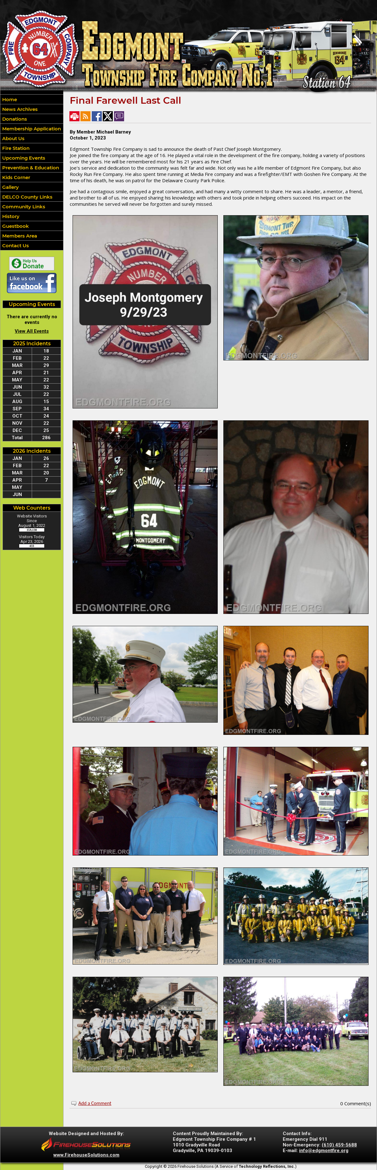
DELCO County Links (26, 197)
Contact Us (15, 246)
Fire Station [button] (15, 148)
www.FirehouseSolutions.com (86, 1155)
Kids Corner (15, 177)
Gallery (10, 187)
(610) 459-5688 (339, 1145)
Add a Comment (94, 1103)
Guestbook (15, 226)
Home (9, 99)
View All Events (32, 331)
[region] (31, 172)
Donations (14, 119)
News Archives (19, 109)
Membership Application (31, 129)
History (10, 216)
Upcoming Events (23, 158)
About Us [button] (13, 138)
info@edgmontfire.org (323, 1150)
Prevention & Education (30, 168)
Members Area (19, 236)
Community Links (23, 207)
